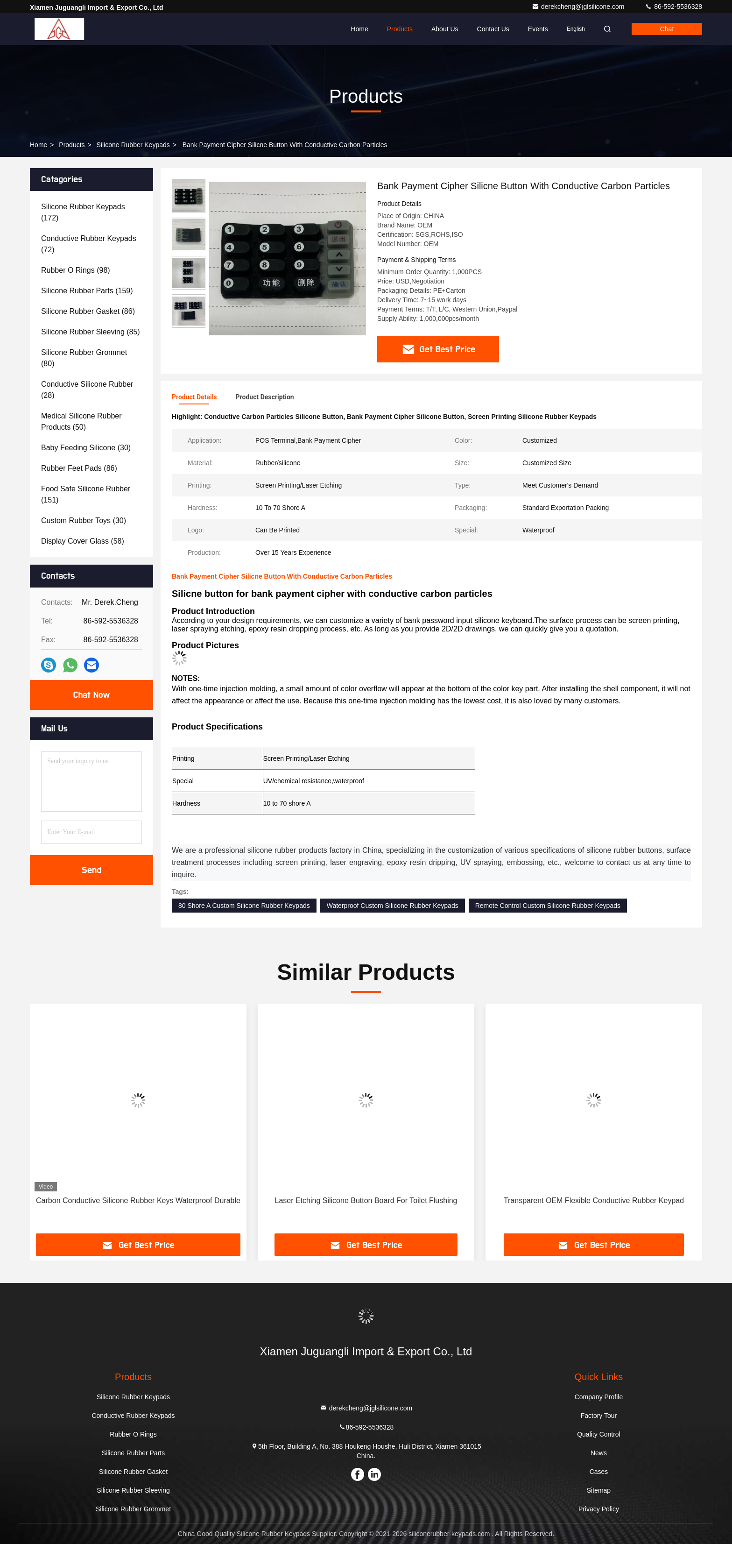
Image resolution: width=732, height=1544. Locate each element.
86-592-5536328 (673, 6)
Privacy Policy (598, 1509)
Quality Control (598, 1434)
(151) (85, 494)
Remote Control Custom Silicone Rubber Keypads (547, 905)
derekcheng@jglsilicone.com (579, 6)
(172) (83, 212)
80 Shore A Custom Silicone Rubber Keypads (244, 905)
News (599, 1453)
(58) (82, 541)
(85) (90, 332)
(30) (86, 448)
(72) (88, 244)
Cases (599, 1471)
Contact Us (493, 29)
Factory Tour (599, 1415)
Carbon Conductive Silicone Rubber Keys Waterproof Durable (138, 1200)
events (538, 29)
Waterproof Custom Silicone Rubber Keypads (392, 905)
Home (359, 29)
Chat (667, 29)
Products (400, 29)
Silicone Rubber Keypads (133, 145)
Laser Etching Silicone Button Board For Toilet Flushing (365, 1200)
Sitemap (599, 1490)
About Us (444, 29)
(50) (81, 421)
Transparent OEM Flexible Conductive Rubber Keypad (594, 1200)
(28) (87, 389)
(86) (88, 311)
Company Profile (599, 1397)
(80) (84, 358)
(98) (75, 270)
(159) (87, 291)
